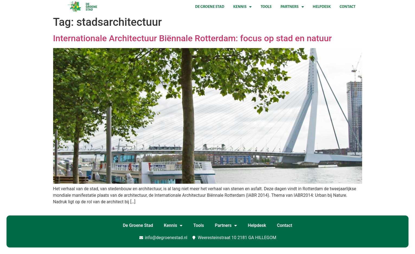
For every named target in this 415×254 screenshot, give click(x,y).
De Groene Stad (209, 7)
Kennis (242, 7)
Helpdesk (322, 7)
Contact (347, 7)
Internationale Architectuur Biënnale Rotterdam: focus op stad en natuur (192, 38)
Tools (265, 7)
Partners (292, 7)
